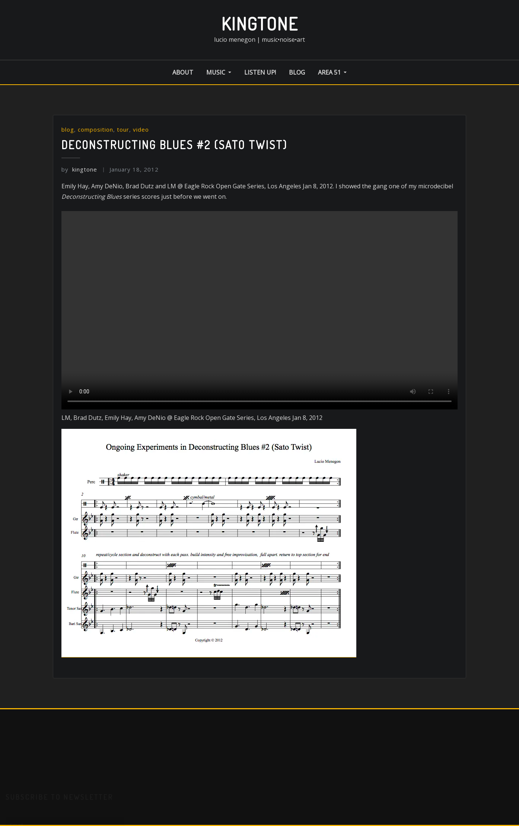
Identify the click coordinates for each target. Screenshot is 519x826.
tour (123, 129)
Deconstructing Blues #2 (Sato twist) (174, 145)
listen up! (260, 72)
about (182, 72)
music (218, 72)
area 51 (332, 72)
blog (297, 72)
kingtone (259, 23)
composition (95, 129)
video (141, 129)
